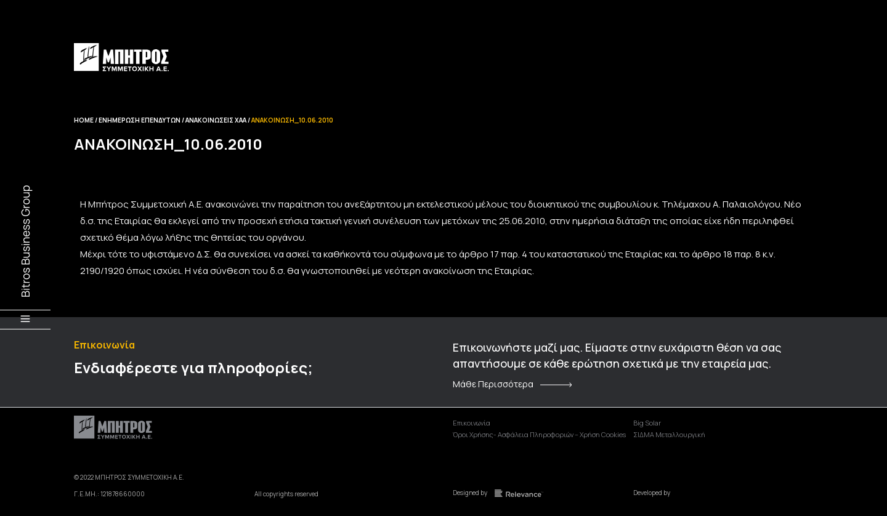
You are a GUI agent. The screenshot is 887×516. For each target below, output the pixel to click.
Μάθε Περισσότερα (493, 384)
